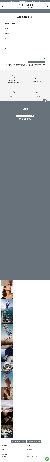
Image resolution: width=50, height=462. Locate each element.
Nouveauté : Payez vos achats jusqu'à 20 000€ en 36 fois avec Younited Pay (25, 1)
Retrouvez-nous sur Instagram (18, 441)
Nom (6, 28)
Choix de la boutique (10, 23)
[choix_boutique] (15, 26)
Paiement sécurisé (5, 452)
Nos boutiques (29, 451)
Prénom (7, 33)
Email (6, 38)
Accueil (21, 10)
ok (32, 115)
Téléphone (7, 43)
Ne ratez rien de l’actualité (34, 441)
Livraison (3, 449)
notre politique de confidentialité (37, 65)
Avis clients (4, 456)
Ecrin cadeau (4, 454)
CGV (28, 454)
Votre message (8, 48)
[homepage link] (25, 6)
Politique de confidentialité (32, 456)
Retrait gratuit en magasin (7, 451)
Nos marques (29, 449)
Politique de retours (5, 458)
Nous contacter (30, 452)
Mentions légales (30, 458)
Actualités (28, 459)
